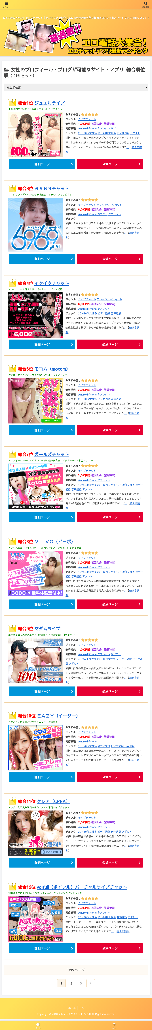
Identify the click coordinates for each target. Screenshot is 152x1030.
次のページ (76, 971)
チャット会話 (124, 660)
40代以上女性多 (87, 485)
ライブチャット (87, 119)
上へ (81, 1009)
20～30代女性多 (87, 133)
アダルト (135, 133)
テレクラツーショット (109, 205)
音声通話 (116, 314)
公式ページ (110, 164)
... (127, 147)
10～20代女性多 (107, 133)
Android (83, 128)
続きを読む (123, 933)
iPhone (92, 128)
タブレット (103, 128)
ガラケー (102, 214)
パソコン (116, 128)
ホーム (71, 1009)
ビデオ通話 (123, 133)
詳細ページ (42, 164)
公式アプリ (104, 747)
